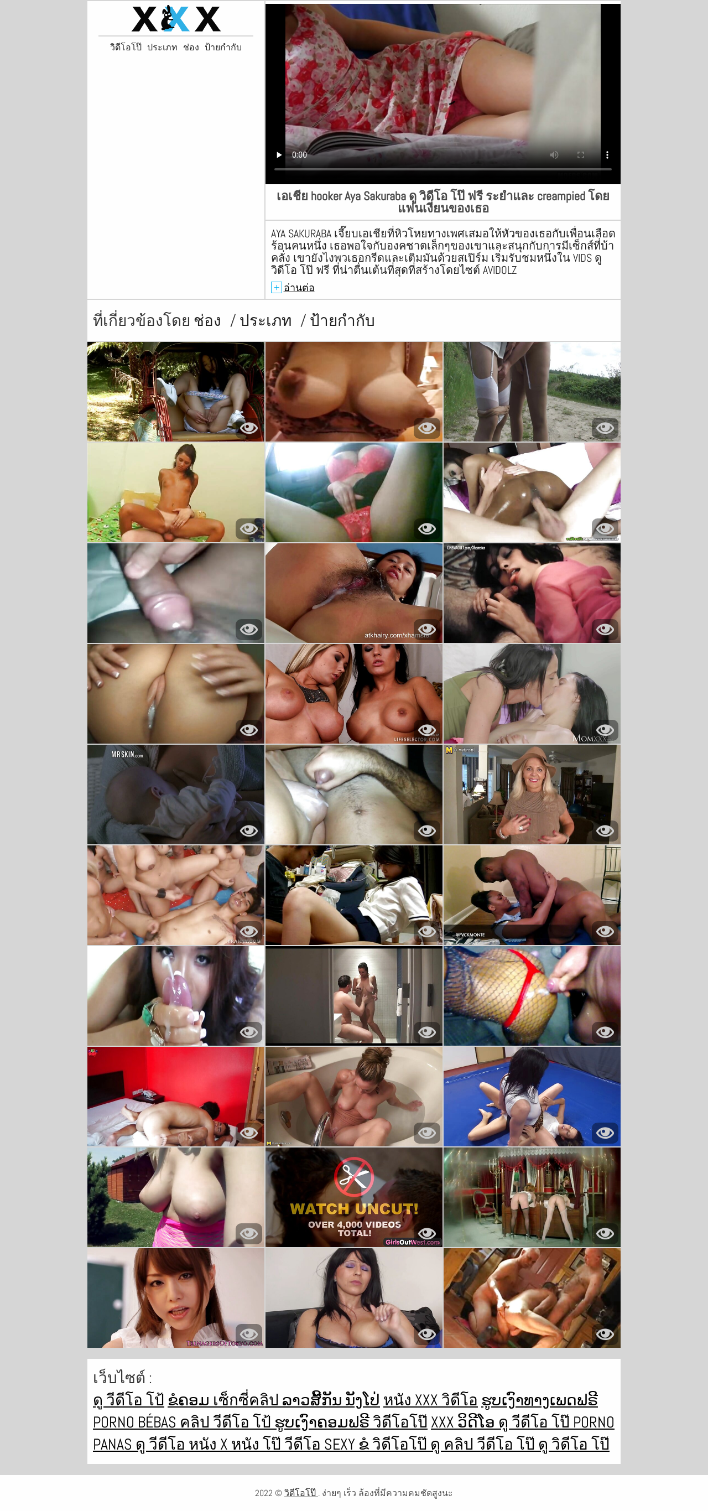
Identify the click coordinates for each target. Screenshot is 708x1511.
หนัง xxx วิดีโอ (430, 1400)
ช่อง (191, 47)
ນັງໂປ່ (362, 1400)
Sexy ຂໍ (348, 1444)
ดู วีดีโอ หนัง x (183, 1444)
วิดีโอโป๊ (126, 47)
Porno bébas (136, 1422)
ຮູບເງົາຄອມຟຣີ (323, 1422)
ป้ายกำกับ (223, 47)
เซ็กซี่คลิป (247, 1400)
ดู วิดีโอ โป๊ (574, 1444)
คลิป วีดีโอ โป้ (227, 1422)
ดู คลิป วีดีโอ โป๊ (484, 1444)
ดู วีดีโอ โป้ (128, 1400)
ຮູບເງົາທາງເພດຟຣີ (539, 1400)
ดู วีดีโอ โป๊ (535, 1422)
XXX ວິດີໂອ (464, 1422)
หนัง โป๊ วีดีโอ (277, 1444)
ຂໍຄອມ (190, 1400)
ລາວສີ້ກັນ (313, 1400)
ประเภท (162, 47)
